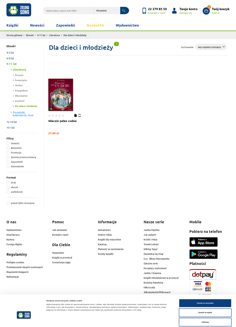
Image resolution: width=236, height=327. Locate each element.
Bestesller (16, 148)
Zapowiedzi (65, 25)
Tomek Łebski (151, 244)
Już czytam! (150, 234)
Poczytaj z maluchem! (155, 268)
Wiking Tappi (150, 249)
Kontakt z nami (60, 234)
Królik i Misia (150, 239)
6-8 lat (10, 58)
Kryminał (19, 100)
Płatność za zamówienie (111, 249)
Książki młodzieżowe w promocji (161, 277)
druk (13, 182)
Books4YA (95, 25)
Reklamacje (12, 276)
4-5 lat (10, 52)
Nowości (37, 25)
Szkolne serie (151, 263)
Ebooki (30, 35)
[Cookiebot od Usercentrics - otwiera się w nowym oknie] (24, 321)
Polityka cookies (15, 262)
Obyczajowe (21, 95)
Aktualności (104, 229)
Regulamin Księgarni (17, 271)
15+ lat (10, 127)
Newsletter (58, 252)
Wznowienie (17, 166)
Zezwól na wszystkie (205, 288)
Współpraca (13, 234)
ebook (14, 187)
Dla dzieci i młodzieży (26, 105)
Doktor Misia (105, 234)
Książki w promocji (62, 257)
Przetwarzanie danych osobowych (24, 267)
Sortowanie (187, 47)
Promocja (16, 152)
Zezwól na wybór (205, 297)
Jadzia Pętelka (151, 229)
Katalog (102, 244)
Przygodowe (21, 90)
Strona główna (14, 35)
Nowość (15, 143)
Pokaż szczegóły (155, 321)
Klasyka (19, 75)
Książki (12, 25)
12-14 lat (11, 121)
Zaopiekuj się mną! (154, 253)
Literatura (54, 35)
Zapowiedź (17, 161)
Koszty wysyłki (105, 253)
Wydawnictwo (127, 25)
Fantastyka (21, 80)
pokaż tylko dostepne (22, 203)
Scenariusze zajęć (61, 262)
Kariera (10, 239)
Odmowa (205, 307)
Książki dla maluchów (109, 239)
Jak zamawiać (59, 229)
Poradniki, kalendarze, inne (23, 114)
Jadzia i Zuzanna (152, 272)
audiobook (17, 191)
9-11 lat (41, 35)
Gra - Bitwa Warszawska (156, 258)
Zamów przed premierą (23, 157)
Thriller (19, 85)
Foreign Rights (14, 244)
